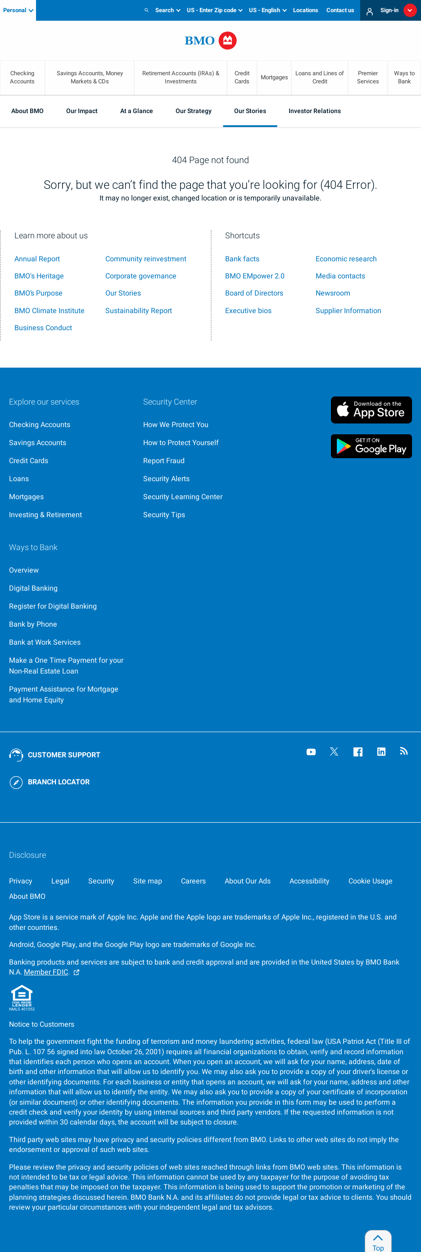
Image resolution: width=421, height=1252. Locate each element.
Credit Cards (242, 77)
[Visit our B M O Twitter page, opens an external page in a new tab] (335, 753)
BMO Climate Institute (49, 310)
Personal (14, 10)
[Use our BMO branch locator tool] (54, 782)
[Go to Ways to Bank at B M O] (69, 570)
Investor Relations (315, 111)
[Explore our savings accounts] (69, 442)
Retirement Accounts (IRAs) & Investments (180, 77)
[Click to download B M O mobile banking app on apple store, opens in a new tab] (371, 408)
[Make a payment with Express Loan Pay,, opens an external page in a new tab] (69, 666)
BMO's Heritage (39, 276)
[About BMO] (27, 896)
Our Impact (82, 111)
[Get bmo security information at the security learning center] (203, 497)
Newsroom (333, 293)
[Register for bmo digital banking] (69, 606)
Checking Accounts (22, 77)
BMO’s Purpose (38, 293)
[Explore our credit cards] (69, 460)
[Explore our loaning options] (69, 478)
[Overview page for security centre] (203, 424)
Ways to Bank (404, 77)
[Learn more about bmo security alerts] (203, 478)
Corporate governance (141, 276)
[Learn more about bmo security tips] (203, 515)
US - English (264, 10)
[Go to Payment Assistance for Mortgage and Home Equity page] (69, 695)
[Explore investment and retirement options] (69, 515)
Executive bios (248, 310)
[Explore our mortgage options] (69, 497)
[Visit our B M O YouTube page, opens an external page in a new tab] (312, 753)
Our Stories (250, 111)
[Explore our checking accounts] (69, 424)
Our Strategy (194, 111)
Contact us (340, 10)
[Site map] (147, 881)
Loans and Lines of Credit (319, 77)
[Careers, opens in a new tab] (193, 881)
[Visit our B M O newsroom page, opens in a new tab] (405, 753)
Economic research (346, 259)
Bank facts (242, 259)
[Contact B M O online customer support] (54, 755)
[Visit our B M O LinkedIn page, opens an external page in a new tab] (382, 753)
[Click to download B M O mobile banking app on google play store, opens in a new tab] (371, 446)
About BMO (27, 111)
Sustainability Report (138, 310)
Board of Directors (254, 293)
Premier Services (368, 77)
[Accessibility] (310, 881)
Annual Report (37, 259)
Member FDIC (46, 972)
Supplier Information (348, 310)
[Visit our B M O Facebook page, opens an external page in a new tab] (359, 753)
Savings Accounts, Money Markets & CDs (90, 77)
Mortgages (274, 77)
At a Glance (136, 111)
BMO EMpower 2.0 (255, 276)
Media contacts (340, 276)
